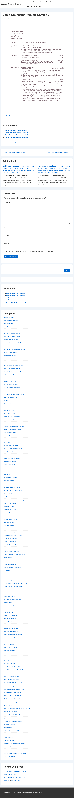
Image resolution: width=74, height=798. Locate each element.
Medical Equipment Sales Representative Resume (16, 583)
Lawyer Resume (8, 557)
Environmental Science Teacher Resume (14, 490)
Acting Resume (7, 326)
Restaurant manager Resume (11, 637)
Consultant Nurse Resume (10, 432)
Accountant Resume (9, 317)
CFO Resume (7, 400)
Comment (7, 203)
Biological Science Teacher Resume (12, 368)
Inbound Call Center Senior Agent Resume (14, 535)
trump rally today (8, 771)
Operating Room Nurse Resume (11, 615)
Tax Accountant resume (9, 724)
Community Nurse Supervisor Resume (13, 416)
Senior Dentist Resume (9, 673)
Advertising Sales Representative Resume (14, 342)
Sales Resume (7, 660)
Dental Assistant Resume (10, 451)
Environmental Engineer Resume (12, 487)
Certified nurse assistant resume (11, 397)
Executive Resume (8, 493)
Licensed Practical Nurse (10, 564)
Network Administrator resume (11, 589)
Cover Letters (7, 442)
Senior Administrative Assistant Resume (13, 666)
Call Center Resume (9, 378)
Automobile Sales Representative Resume (14, 365)
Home (28, 2)
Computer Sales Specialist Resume (12, 429)
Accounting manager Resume (11, 320)
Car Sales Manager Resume (11, 384)
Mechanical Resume (9, 573)
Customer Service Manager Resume (12, 445)
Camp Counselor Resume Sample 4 (16, 135)
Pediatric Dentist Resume (10, 618)
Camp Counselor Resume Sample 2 (16, 132)
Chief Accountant (15, 780)
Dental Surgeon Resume (10, 468)
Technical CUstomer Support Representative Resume (17, 730)
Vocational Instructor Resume (11, 750)
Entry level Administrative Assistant (12, 484)
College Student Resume (10, 413)
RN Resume (7, 641)
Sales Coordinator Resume (10, 647)
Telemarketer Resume (9, 737)
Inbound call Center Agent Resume (12, 532)
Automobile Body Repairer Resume (12, 362)
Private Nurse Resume (9, 625)
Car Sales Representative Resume (12, 387)
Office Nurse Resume (9, 612)
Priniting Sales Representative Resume (13, 621)
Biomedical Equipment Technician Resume (14, 371)
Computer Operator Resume (11, 419)
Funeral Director (13, 774)
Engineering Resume (9, 480)
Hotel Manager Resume (9, 528)
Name (5, 228)
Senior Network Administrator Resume (13, 682)
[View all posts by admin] (5, 142)
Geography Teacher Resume (11, 512)
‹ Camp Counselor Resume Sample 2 (15, 152)
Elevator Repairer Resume (10, 477)
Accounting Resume (8, 323)
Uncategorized (7, 746)
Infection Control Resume (10, 541)
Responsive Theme (37, 792)
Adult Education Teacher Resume (12, 336)
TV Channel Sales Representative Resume (14, 743)
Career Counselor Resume (10, 391)
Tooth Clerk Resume (9, 740)
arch (21, 172)
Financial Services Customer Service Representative (16, 500)
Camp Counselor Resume (44, 142)
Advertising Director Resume (11, 339)
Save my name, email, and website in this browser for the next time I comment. (29, 251)
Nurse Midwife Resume (9, 596)
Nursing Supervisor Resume (10, 605)
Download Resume (9, 116)
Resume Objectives (46, 2)
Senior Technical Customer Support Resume (14, 689)
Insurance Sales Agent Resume (11, 551)
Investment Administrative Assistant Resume (14, 554)
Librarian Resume (8, 561)
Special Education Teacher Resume (12, 695)
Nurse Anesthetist (8, 593)
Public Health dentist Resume (11, 631)
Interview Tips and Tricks (34, 6)
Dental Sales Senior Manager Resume (13, 458)
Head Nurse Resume (9, 525)
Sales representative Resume (11, 657)
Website (6, 243)
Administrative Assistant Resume (12, 333)
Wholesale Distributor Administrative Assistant (15, 753)
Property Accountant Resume (11, 628)
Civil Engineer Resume (9, 410)
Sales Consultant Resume (10, 644)
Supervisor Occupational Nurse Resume (13, 714)
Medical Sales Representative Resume (13, 586)
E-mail (6, 236)
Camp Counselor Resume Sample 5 (16, 137)
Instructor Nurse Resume (10, 548)
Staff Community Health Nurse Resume (13, 698)
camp (19, 144)
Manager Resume (8, 570)
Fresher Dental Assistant (10, 503)
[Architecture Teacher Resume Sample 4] (56, 168)
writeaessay (6, 780)
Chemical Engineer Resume (10, 403)
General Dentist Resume (10, 506)
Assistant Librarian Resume (10, 355)
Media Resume (7, 577)
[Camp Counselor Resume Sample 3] (22, 142)
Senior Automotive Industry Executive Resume (15, 670)
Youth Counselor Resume (10, 756)
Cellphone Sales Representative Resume (14, 394)
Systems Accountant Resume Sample (13, 721)
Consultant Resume (8, 436)
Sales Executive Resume (10, 654)
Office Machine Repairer (9, 609)
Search (5, 267)
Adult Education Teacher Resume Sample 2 (17, 301)
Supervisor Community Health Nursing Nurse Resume (17, 708)
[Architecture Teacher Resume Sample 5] (21, 168)
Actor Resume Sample (9, 330)
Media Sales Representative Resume (13, 580)
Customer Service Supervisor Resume (13, 448)
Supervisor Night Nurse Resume (11, 711)
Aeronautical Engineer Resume (11, 346)
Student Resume (8, 705)
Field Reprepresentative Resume (12, 496)
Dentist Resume (7, 471)
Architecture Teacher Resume (11, 170)
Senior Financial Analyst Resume (12, 679)
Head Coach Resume (9, 522)
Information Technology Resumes (12, 544)
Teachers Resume (57, 142)
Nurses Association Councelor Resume (13, 599)
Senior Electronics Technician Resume (13, 676)
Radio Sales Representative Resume (13, 634)
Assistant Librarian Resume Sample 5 (16, 302)
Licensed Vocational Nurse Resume (12, 567)
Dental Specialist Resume (10, 461)
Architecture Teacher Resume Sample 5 (18, 166)
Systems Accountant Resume (11, 718)
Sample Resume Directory (11, 4)
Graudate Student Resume (10, 519)
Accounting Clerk (20, 777)
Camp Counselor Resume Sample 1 (16, 130)
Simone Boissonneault (9, 777)
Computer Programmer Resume (11, 423)
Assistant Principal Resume (10, 359)
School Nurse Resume (9, 663)
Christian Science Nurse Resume (12, 407)
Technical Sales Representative (11, 734)
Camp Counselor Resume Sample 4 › (59, 152)
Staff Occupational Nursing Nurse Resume (14, 702)
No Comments (6, 172)
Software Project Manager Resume (12, 692)
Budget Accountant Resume (10, 375)
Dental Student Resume (9, 464)
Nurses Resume (8, 602)
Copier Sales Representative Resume (13, 439)
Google (5, 774)
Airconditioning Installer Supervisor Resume (14, 349)
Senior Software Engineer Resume (12, 686)
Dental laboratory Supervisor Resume (13, 455)
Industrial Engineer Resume (10, 538)
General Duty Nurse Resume (11, 509)
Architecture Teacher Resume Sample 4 (54, 166)
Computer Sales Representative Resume (14, 426)
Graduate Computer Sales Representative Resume (16, 516)
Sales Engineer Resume (9, 650)
